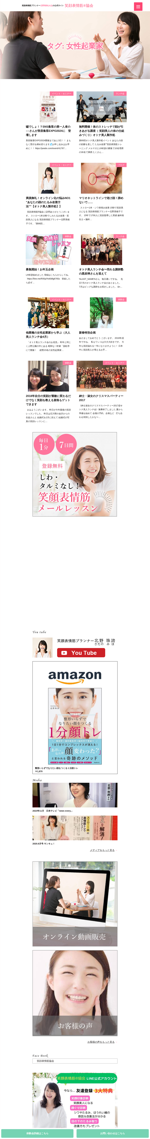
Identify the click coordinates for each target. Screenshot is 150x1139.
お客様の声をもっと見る (101, 1042)
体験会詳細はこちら (37, 1133)
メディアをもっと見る (102, 850)
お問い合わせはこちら (112, 1133)
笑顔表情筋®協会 (79, 6)
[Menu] (138, 6)
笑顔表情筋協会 (45, 1061)
